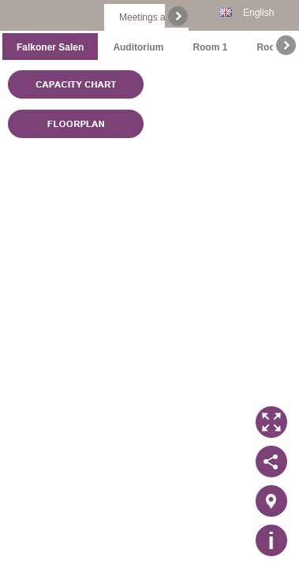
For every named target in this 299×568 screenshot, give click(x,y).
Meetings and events (163, 17)
